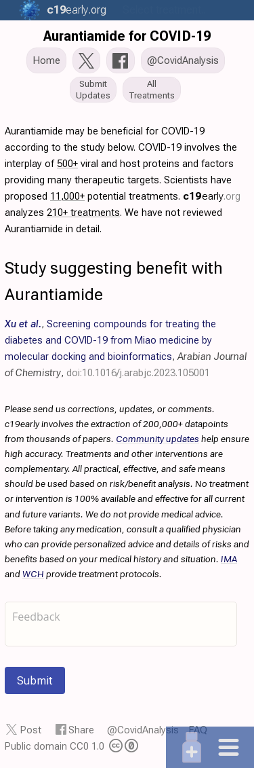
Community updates (157, 438)
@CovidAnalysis (143, 730)
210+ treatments (83, 212)
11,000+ (67, 196)
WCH (33, 573)
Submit (35, 680)
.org (74, 9)
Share (81, 730)
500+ (67, 164)
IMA (229, 558)
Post (30, 730)
